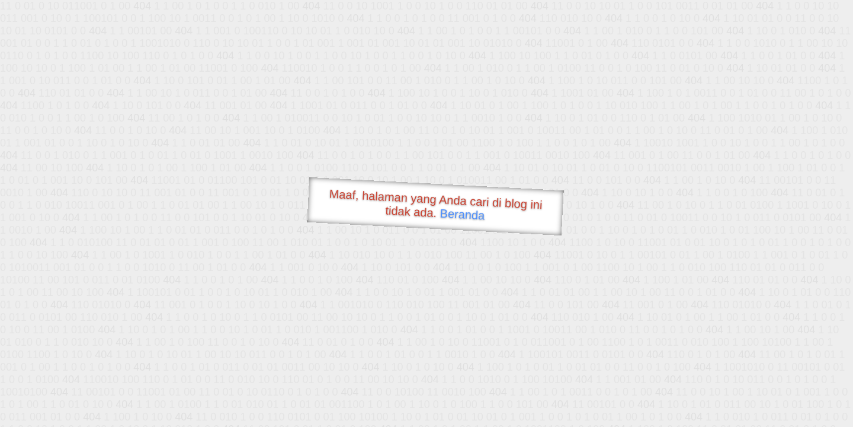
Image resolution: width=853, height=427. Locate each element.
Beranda (462, 214)
